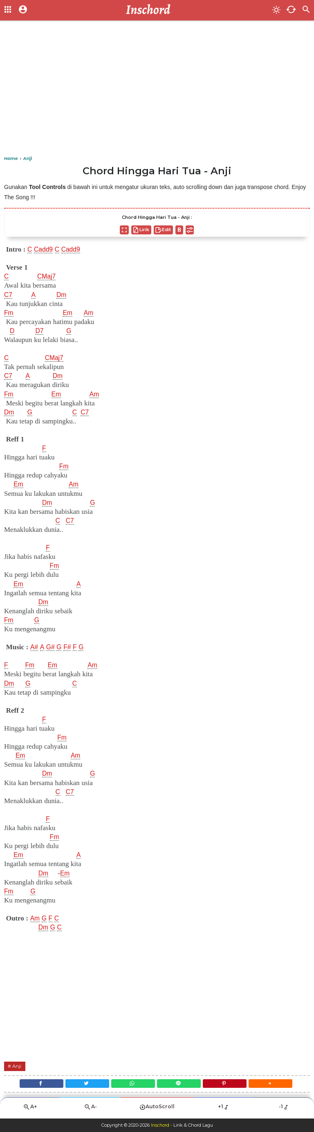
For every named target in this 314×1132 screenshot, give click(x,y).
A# (34, 647)
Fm (9, 313)
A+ (30, 1110)
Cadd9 (44, 249)
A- (90, 1110)
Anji (17, 1066)
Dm (63, 295)
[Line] (180, 1084)
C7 (8, 295)
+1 (223, 1109)
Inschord (160, 1125)
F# (70, 647)
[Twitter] (84, 1084)
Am (90, 313)
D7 (40, 331)
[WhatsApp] (132, 1084)
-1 (283, 1109)
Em (68, 313)
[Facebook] (36, 1084)
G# (51, 647)
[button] (275, 1084)
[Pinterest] (228, 1084)
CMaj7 (48, 276)
